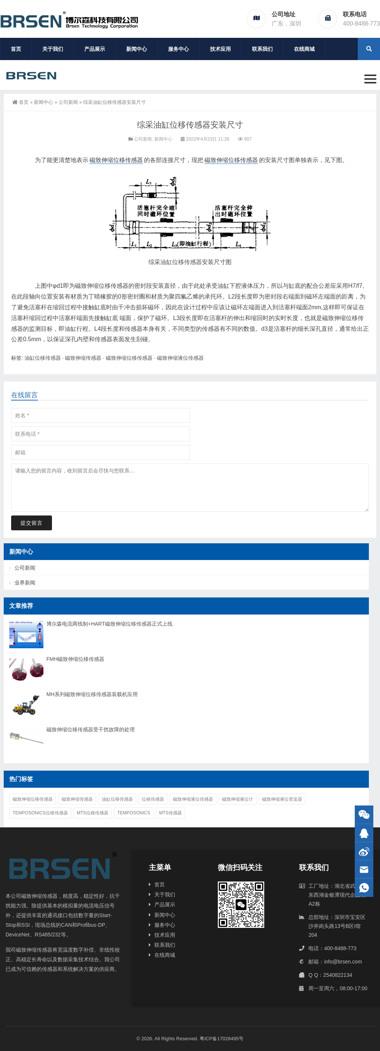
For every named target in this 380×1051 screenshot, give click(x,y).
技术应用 (220, 49)
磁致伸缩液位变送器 (282, 799)
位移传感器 (153, 799)
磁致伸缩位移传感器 (116, 160)
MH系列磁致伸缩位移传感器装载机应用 (92, 694)
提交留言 (31, 523)
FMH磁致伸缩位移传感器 (75, 659)
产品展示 (94, 49)
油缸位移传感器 (181, 262)
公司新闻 (68, 102)
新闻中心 (136, 49)
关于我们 (52, 49)
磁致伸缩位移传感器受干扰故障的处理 (90, 729)
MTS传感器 (170, 813)
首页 (16, 49)
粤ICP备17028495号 (222, 1038)
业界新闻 (24, 583)
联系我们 (262, 49)
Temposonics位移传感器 (40, 813)
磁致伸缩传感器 (83, 358)
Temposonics (133, 813)
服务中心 (178, 49)
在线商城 (304, 49)
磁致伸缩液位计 (237, 799)
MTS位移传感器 (92, 813)
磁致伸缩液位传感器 (180, 358)
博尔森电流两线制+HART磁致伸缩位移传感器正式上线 (109, 624)
